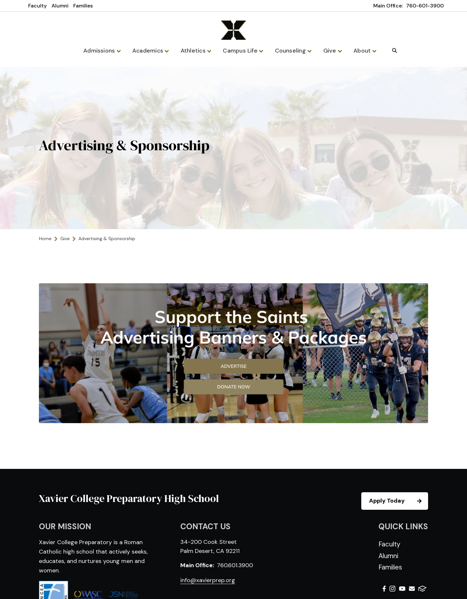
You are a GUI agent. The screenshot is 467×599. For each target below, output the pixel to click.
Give (330, 51)
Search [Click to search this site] (391, 50)
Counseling (291, 51)
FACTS (422, 589)
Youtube (402, 589)
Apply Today (398, 502)
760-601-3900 (425, 5)
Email (412, 589)
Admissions (105, 51)
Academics (152, 51)
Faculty (37, 5)
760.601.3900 (235, 566)
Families (83, 5)
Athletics (196, 51)
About (362, 51)
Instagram (392, 589)
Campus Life (242, 51)
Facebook (384, 589)
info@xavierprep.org (207, 581)
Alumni (60, 5)
